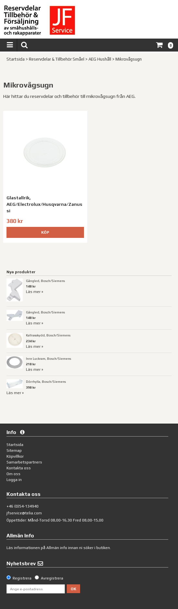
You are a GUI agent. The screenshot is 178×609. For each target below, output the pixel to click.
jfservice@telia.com (24, 513)
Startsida (15, 59)
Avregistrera (52, 578)
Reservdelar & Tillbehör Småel (56, 59)
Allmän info (56, 547)
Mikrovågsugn (128, 59)
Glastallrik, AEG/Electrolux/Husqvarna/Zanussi (44, 204)
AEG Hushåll (100, 59)
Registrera (22, 578)
